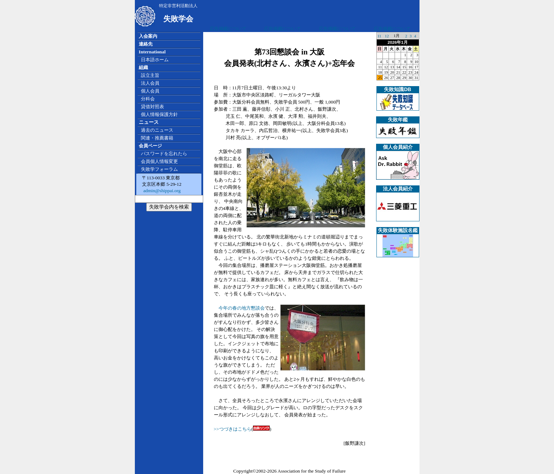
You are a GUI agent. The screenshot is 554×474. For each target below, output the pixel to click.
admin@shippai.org (161, 190)
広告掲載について (228, 28)
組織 (143, 67)
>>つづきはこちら (233, 429)
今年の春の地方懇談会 (241, 308)
